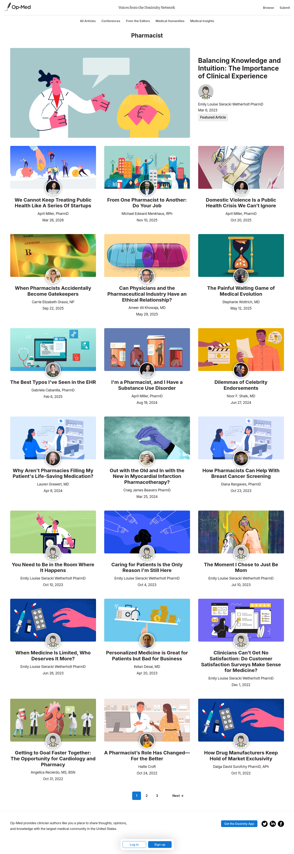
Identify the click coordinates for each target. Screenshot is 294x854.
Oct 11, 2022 (241, 772)
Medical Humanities (170, 20)
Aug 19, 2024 (146, 402)
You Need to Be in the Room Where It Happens (53, 567)
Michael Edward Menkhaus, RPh (147, 214)
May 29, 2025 (147, 313)
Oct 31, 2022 (53, 778)
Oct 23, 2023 (241, 490)
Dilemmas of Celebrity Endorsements (241, 385)
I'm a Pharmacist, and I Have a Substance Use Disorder (147, 385)
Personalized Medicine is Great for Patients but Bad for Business (147, 656)
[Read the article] (53, 167)
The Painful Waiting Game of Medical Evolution (241, 291)
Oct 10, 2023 (53, 584)
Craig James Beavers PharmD (147, 490)
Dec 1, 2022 (241, 684)
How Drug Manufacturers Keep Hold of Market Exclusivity (241, 756)
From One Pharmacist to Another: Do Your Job (147, 203)
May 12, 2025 (241, 307)
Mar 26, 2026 (53, 219)
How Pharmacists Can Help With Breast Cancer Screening (240, 473)
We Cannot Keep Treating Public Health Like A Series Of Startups (53, 203)
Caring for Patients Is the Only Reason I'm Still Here (147, 567)
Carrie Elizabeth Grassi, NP (53, 302)
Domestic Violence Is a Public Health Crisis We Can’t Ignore (241, 203)
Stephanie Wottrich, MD (241, 302)
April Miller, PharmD (52, 214)
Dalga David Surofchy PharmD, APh (241, 767)
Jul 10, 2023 (241, 584)
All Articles (88, 20)
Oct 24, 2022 (147, 772)
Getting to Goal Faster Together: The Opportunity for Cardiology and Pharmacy (52, 758)
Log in (134, 844)
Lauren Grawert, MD (53, 484)
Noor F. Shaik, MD (241, 396)
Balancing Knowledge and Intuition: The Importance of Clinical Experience (239, 68)
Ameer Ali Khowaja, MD (147, 308)
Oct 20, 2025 (241, 219)
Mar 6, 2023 (207, 110)
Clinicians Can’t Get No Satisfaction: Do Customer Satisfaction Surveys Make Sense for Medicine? (241, 661)
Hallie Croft (147, 767)
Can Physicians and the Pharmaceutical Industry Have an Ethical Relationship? (147, 294)
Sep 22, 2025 (53, 307)
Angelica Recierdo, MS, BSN (53, 772)
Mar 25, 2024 (147, 496)
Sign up (159, 844)
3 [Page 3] (157, 796)
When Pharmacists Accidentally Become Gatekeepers (53, 291)
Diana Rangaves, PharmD (241, 484)
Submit (285, 7)
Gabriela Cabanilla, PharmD (53, 390)
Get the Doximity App (239, 824)
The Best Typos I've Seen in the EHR (53, 382)
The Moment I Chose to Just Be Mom (241, 567)
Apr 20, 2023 (147, 672)
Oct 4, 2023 (147, 584)
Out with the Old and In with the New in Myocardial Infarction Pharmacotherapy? (147, 476)
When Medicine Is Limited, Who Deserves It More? (53, 656)
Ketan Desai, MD (147, 667)
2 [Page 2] (147, 796)
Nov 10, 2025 (147, 219)
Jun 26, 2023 (53, 672)
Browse (268, 7)
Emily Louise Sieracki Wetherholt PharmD (230, 104)
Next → (178, 796)
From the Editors (138, 20)
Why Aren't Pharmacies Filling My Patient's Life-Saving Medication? (53, 473)
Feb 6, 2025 (53, 396)
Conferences (110, 20)
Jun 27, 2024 (241, 402)
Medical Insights (202, 20)
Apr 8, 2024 (53, 490)
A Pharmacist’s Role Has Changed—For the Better (147, 756)
